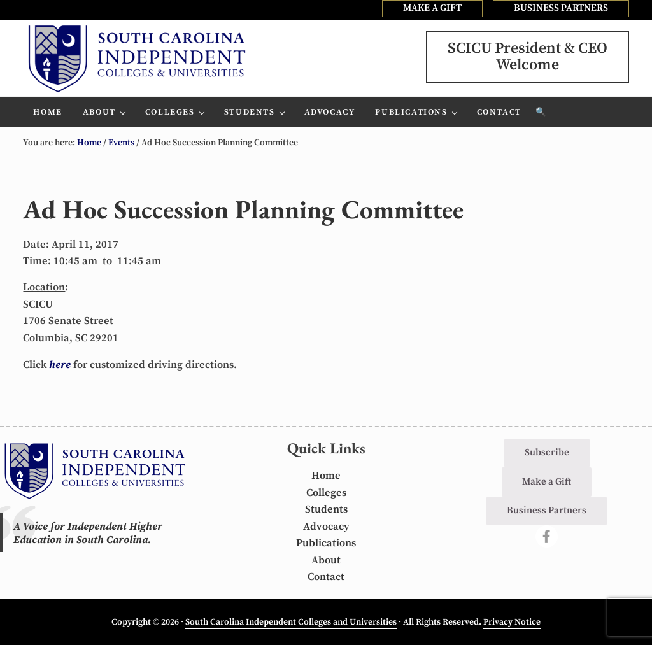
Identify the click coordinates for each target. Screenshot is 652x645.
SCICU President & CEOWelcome (527, 56)
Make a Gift (546, 482)
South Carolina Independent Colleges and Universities (291, 622)
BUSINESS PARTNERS (561, 8)
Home (326, 476)
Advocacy (326, 527)
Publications (326, 543)
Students (326, 509)
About (326, 560)
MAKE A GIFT (432, 8)
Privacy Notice (512, 622)
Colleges (326, 493)
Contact (326, 577)
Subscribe (547, 452)
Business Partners (546, 510)
